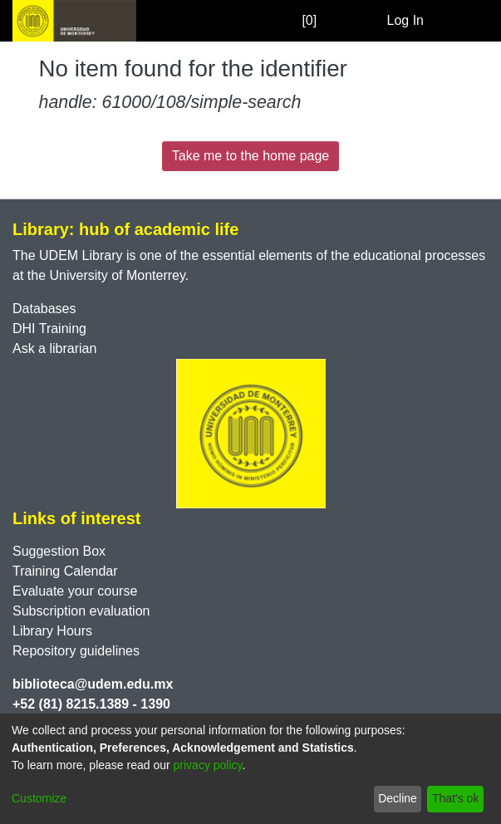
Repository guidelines (76, 651)
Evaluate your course (74, 591)
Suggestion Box (59, 551)
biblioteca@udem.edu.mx (92, 684)
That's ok (455, 798)
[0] (292, 20)
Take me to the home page (250, 156)
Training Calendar (65, 571)
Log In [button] (406, 20)
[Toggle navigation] (465, 21)
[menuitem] (371, 21)
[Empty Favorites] (324, 21)
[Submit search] (347, 21)
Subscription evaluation (81, 611)
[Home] (74, 21)
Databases (44, 309)
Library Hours (52, 631)
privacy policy (208, 765)
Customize (39, 798)
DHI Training (49, 328)
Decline (397, 798)
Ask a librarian (54, 348)
